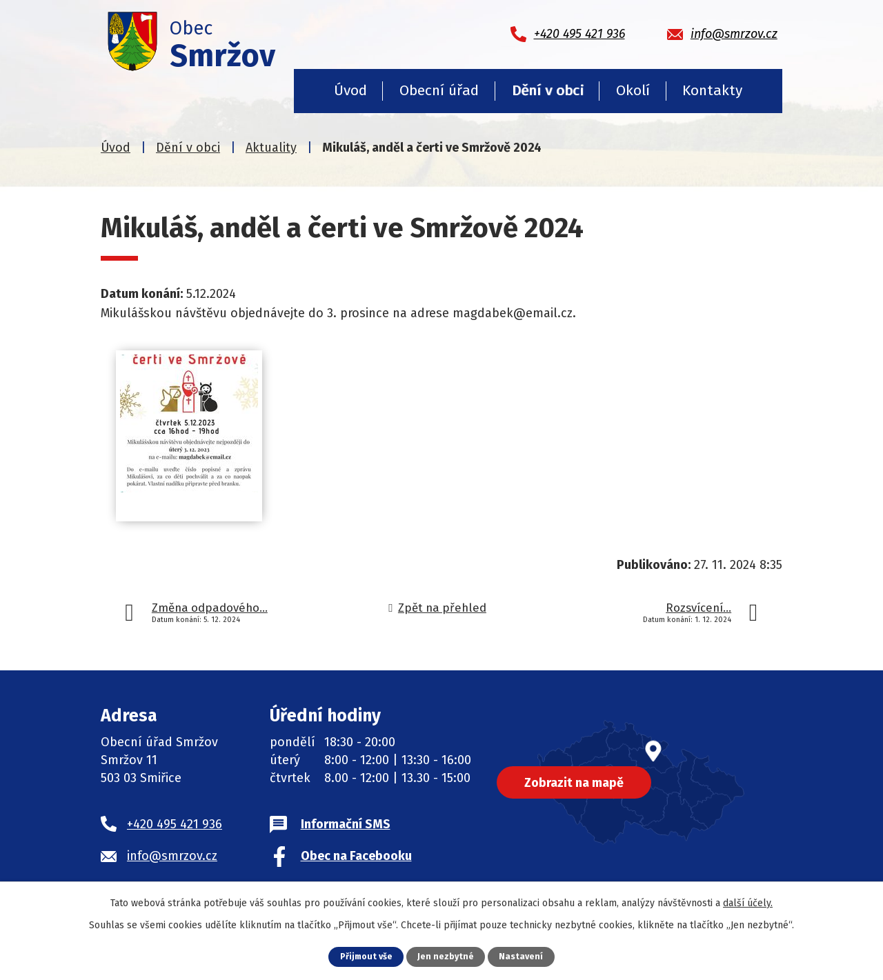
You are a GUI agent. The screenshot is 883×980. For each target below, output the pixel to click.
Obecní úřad (439, 90)
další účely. (748, 903)
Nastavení (522, 956)
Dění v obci (548, 90)
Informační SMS (345, 824)
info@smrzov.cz (172, 855)
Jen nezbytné (446, 956)
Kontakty (712, 90)
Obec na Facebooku (356, 855)
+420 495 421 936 (174, 824)
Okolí (633, 90)
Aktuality (271, 147)
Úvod (350, 90)
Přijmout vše (366, 956)
